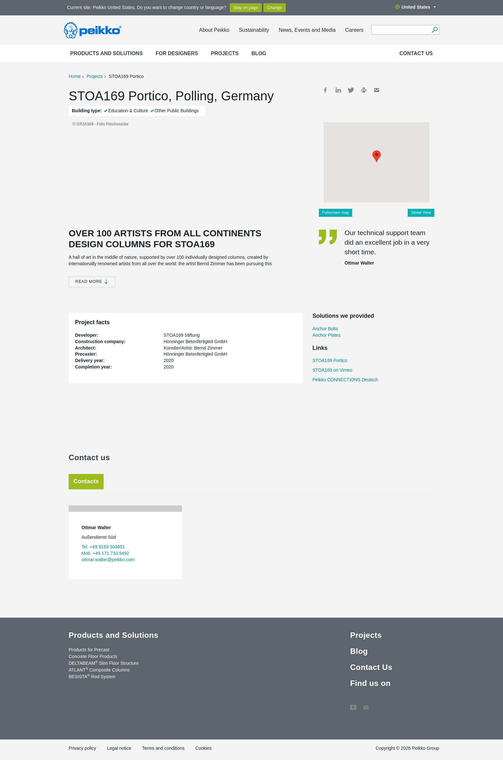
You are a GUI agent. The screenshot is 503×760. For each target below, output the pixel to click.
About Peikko (214, 30)
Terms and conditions (163, 748)
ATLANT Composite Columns (99, 669)
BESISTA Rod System (92, 676)
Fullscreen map (335, 212)
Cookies (203, 748)
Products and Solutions (106, 53)
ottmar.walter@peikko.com (107, 559)
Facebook (325, 90)
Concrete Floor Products (93, 656)
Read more (91, 281)
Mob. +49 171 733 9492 (105, 553)
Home (75, 76)
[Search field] (400, 30)
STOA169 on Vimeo (332, 370)
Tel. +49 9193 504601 (103, 546)
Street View (421, 212)
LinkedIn (338, 90)
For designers (177, 53)
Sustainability (254, 30)
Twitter (351, 90)
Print (364, 90)
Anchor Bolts (325, 328)
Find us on (370, 683)
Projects (225, 53)
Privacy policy (82, 748)
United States (415, 7)
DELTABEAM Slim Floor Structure (104, 663)
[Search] (435, 29)
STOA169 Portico (329, 360)
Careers (354, 30)
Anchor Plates (326, 335)
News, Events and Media (307, 30)
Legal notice (119, 748)
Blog (259, 53)
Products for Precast (89, 649)
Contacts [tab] (86, 481)
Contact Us (416, 53)
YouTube (353, 704)
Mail (376, 90)
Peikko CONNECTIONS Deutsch (345, 379)
